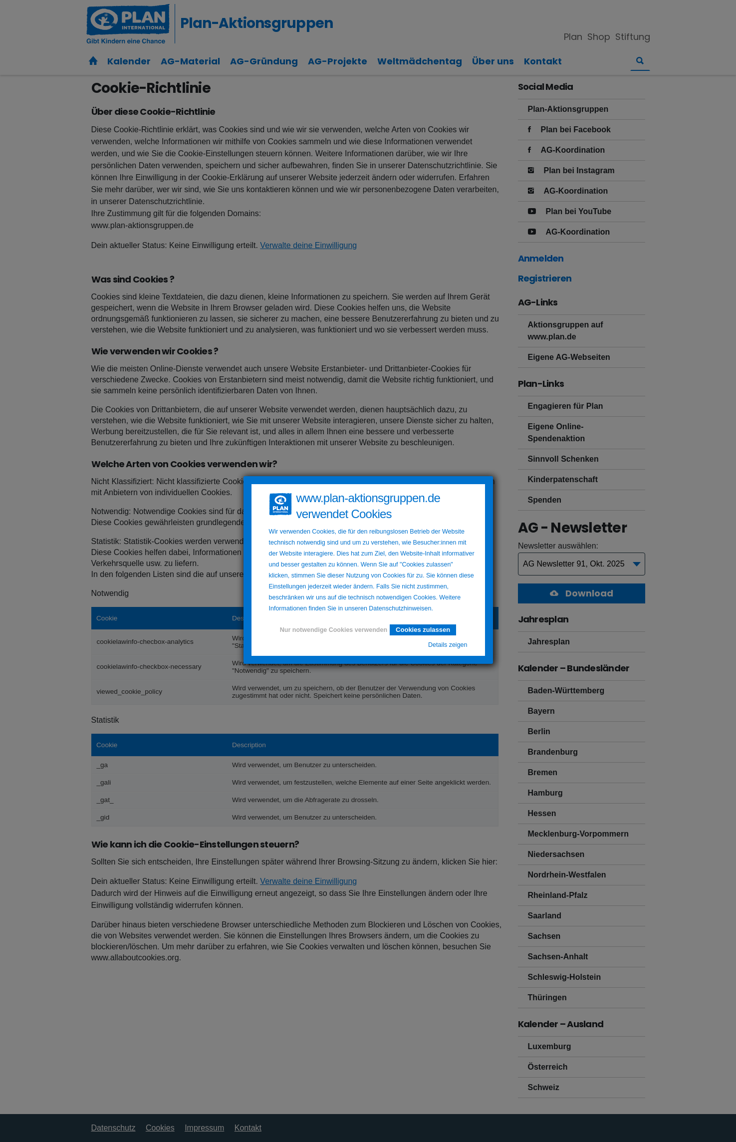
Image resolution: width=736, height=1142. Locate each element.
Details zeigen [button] (448, 644)
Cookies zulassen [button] (423, 629)
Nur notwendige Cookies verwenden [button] (333, 629)
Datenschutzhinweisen (400, 608)
